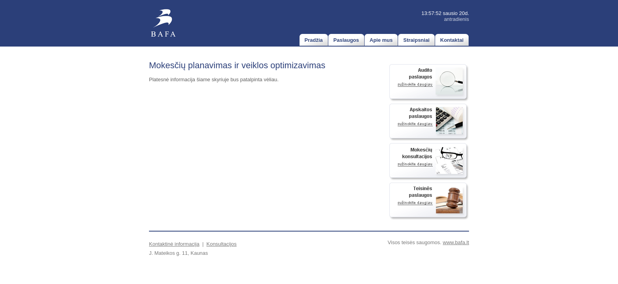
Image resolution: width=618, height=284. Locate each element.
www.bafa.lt (456, 242)
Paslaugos (346, 40)
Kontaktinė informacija (174, 244)
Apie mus (381, 40)
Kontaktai (452, 40)
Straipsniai (416, 40)
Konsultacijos (222, 244)
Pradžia (314, 40)
